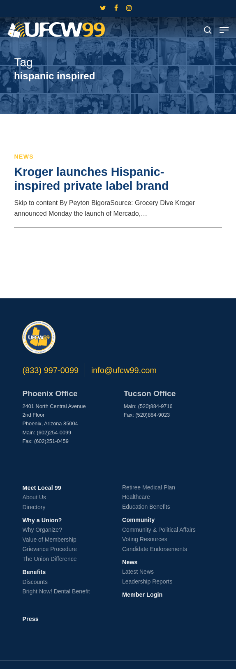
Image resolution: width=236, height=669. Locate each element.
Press (30, 619)
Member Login (142, 594)
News (24, 156)
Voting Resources (144, 539)
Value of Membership (49, 539)
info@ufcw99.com (124, 370)
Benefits (34, 572)
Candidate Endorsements (154, 549)
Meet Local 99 (41, 487)
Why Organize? (42, 529)
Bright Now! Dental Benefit (56, 591)
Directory (33, 507)
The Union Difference (49, 559)
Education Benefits (146, 506)
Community (138, 520)
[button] (224, 30)
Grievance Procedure (49, 549)
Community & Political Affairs (159, 529)
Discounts (34, 582)
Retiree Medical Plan (148, 487)
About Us (34, 497)
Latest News (138, 571)
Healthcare (136, 497)
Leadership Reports (147, 581)
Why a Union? (42, 520)
